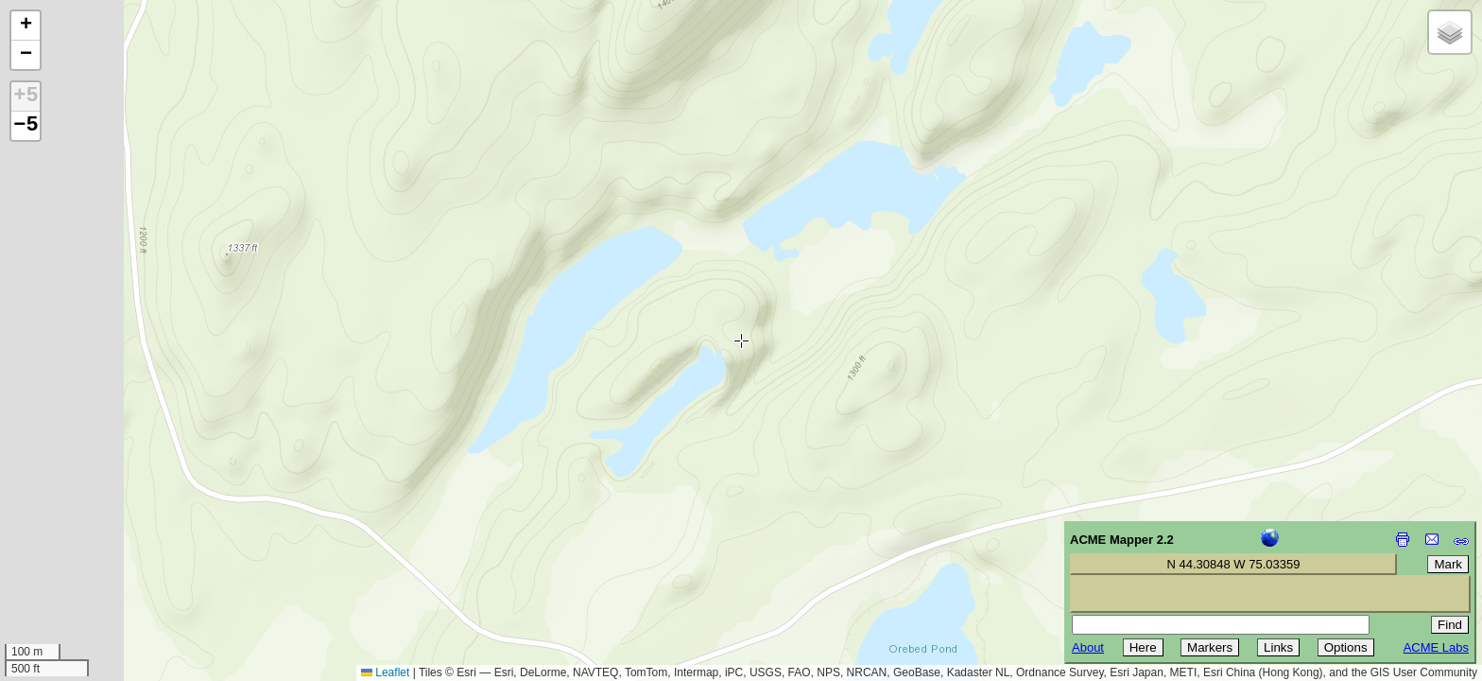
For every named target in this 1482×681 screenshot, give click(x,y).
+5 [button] (25, 96)
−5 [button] (25, 126)
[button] (25, 26)
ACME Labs (1436, 647)
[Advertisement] (100, 546)
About (1088, 647)
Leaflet (385, 672)
